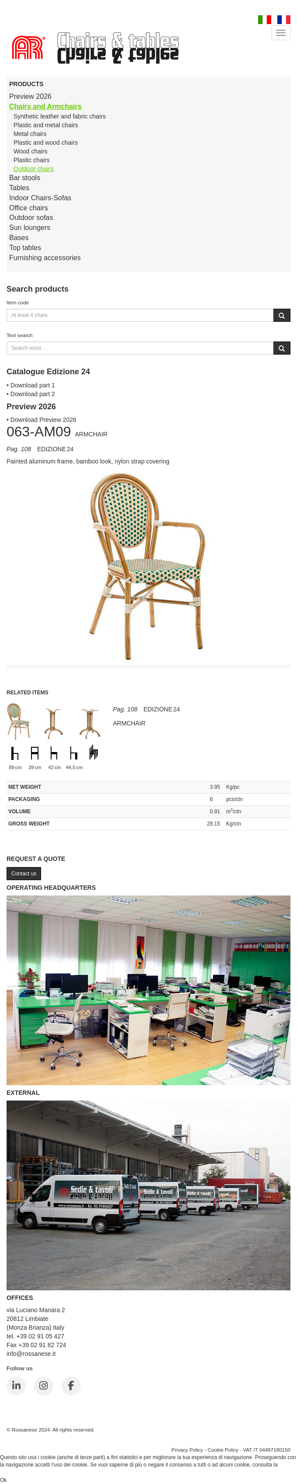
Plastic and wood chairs (46, 142)
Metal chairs (30, 133)
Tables (19, 188)
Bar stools (24, 177)
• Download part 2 (31, 393)
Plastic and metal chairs (46, 125)
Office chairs (28, 208)
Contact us (23, 874)
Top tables (25, 247)
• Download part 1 (31, 385)
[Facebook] (71, 1386)
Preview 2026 (30, 96)
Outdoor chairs (34, 168)
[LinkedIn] (16, 1386)
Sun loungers (29, 227)
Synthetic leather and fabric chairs (60, 116)
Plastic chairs (31, 160)
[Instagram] (43, 1386)
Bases (18, 237)
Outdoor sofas (31, 217)
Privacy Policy (187, 1450)
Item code (18, 302)
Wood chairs (31, 151)
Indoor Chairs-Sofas (40, 198)
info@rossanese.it (31, 1353)
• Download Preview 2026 (41, 419)
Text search (20, 335)
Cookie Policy (222, 1450)
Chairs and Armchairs (45, 106)
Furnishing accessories (45, 257)
